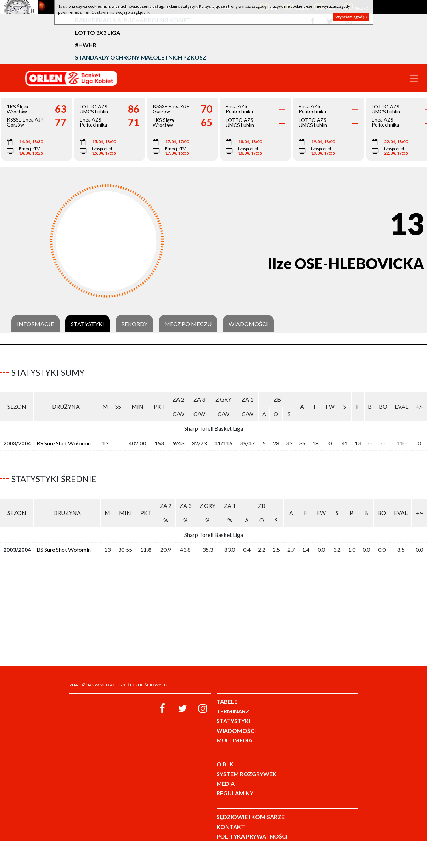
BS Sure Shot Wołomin (63, 440)
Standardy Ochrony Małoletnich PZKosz (141, 57)
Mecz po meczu (188, 324)
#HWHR (85, 44)
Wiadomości (248, 324)
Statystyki (87, 324)
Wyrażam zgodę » (351, 17)
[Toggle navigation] (414, 78)
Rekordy (134, 324)
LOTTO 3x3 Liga (97, 32)
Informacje (35, 324)
